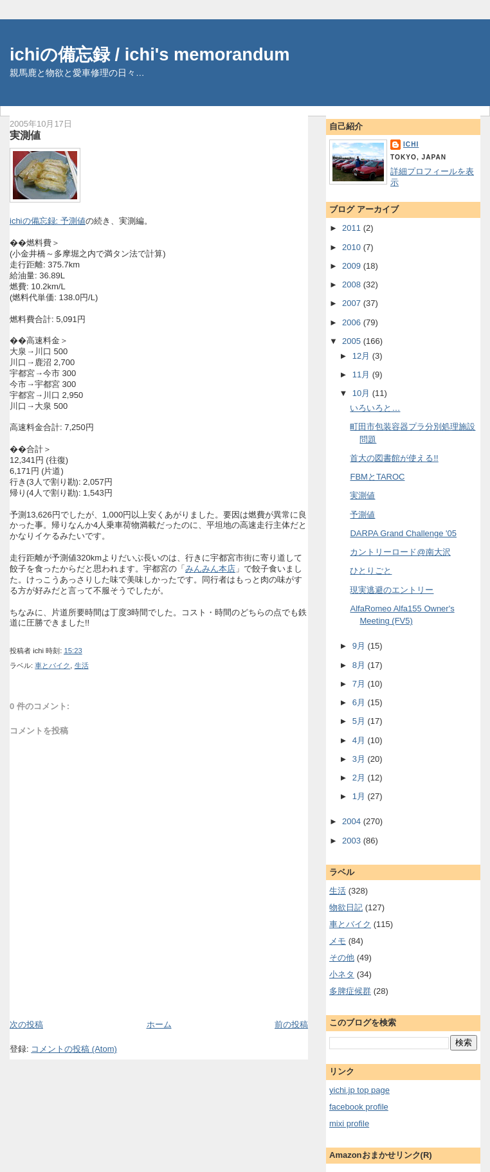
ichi (411, 144)
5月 (360, 721)
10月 (362, 393)
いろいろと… (375, 408)
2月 (360, 777)
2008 (352, 284)
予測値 (362, 514)
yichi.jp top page (359, 1090)
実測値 (25, 135)
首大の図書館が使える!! (394, 458)
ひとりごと (371, 570)
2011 (352, 228)
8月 (360, 665)
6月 (360, 702)
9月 (360, 646)
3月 (360, 759)
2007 (352, 303)
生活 (82, 665)
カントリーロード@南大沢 (400, 552)
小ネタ (341, 974)
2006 (352, 322)
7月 (360, 684)
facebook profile (358, 1107)
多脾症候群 (350, 991)
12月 (362, 356)
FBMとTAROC (377, 477)
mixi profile (349, 1123)
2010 (352, 247)
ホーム (159, 1024)
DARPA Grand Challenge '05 (403, 533)
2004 (352, 821)
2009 (352, 266)
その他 (341, 957)
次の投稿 (26, 1024)
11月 (362, 374)
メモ (337, 941)
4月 (360, 740)
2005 (352, 341)
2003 (352, 840)
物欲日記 (346, 907)
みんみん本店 (210, 568)
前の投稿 (291, 1024)
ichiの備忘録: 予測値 (48, 221)
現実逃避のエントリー (391, 590)
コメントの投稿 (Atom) (74, 1049)
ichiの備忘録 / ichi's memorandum (150, 54)
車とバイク (52, 665)
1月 (360, 796)
